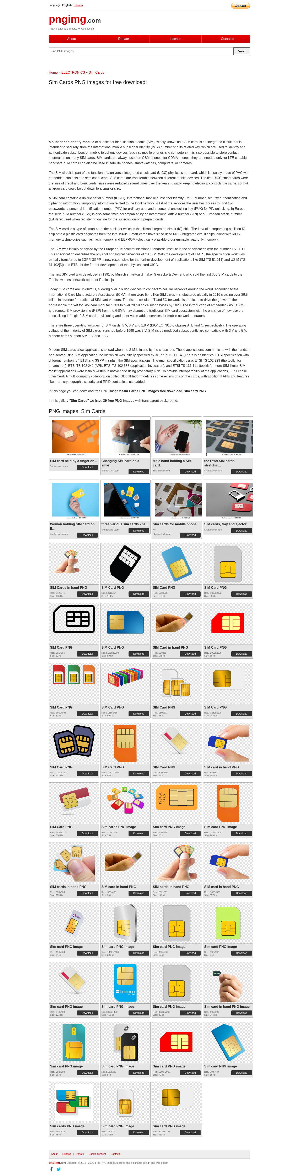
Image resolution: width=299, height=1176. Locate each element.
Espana (78, 5)
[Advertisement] (82, 113)
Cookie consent (97, 1154)
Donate (123, 39)
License (175, 39)
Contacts (227, 39)
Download (87, 467)
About (71, 39)
